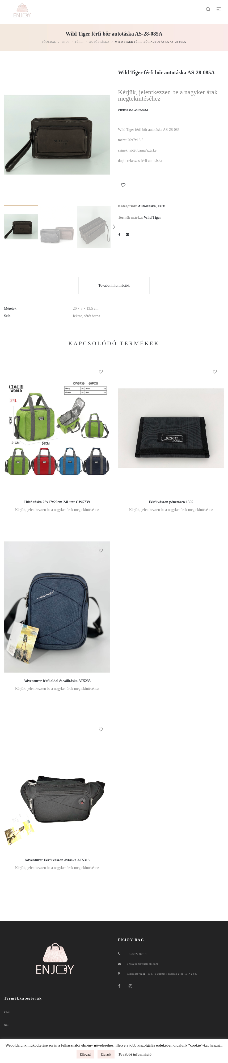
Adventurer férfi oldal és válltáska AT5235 (57, 681)
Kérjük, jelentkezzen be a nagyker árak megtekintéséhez (167, 95)
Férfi (79, 41)
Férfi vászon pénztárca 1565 (171, 502)
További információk (114, 285)
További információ (134, 1054)
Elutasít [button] (106, 1054)
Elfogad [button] (85, 1054)
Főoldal (49, 41)
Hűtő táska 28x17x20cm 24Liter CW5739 (57, 502)
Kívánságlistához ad (123, 185)
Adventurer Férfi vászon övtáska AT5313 (57, 860)
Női (6, 1024)
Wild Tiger (152, 218)
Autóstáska (99, 41)
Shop (66, 41)
